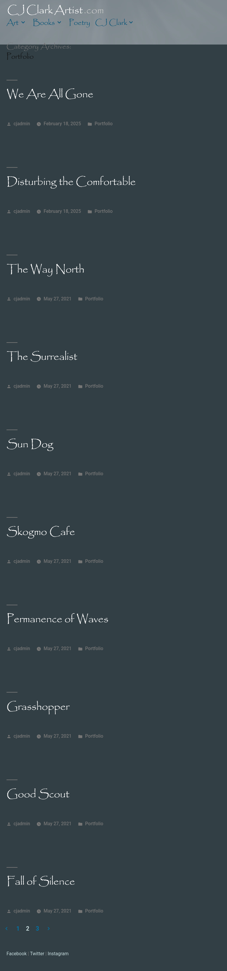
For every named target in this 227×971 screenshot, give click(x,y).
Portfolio (104, 123)
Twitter (37, 953)
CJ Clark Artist (56, 9)
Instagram (58, 953)
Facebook (17, 953)
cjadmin (22, 123)
